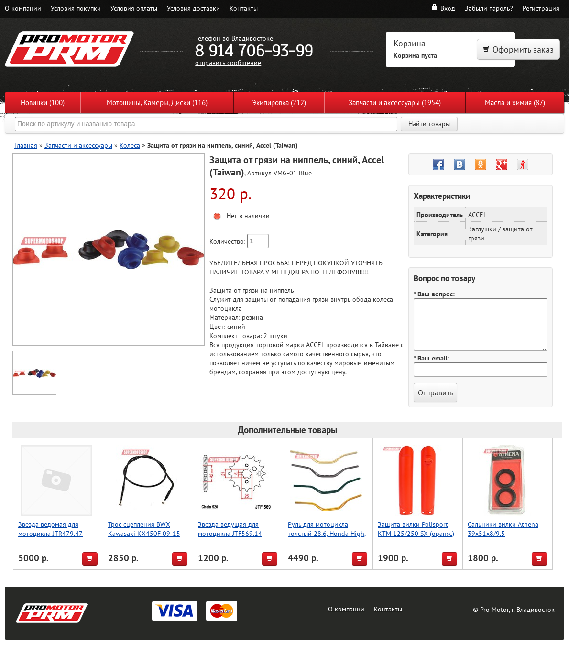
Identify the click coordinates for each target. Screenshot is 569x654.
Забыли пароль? (489, 7)
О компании (23, 7)
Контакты (244, 7)
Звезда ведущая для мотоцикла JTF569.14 (230, 529)
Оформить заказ (518, 49)
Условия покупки (76, 7)
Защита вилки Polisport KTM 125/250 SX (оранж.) (416, 529)
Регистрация (541, 7)
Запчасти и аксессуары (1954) (395, 102)
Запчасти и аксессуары (78, 145)
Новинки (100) (43, 102)
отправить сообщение (228, 62)
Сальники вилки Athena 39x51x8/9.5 (503, 529)
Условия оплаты (133, 7)
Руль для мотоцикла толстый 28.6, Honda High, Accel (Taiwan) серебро (327, 533)
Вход (443, 7)
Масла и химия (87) (515, 102)
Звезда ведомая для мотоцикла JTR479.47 (50, 529)
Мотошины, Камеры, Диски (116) (157, 102)
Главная (25, 145)
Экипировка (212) (279, 102)
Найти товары (429, 124)
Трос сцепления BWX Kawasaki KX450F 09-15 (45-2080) (144, 533)
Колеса (130, 145)
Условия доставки (193, 7)
